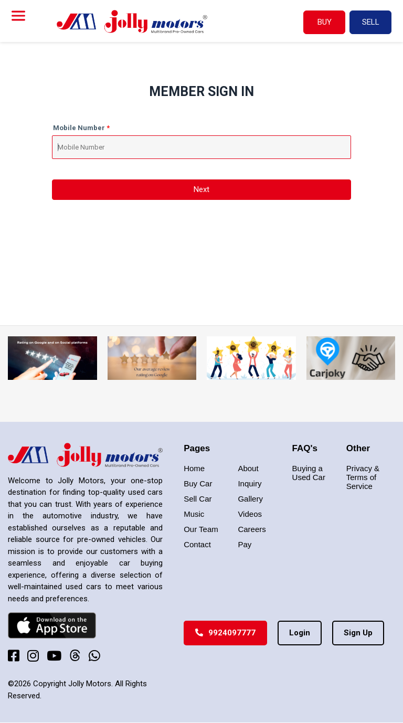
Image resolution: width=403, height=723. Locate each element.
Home (194, 468)
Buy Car (198, 483)
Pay (244, 544)
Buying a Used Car (308, 473)
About (248, 468)
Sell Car (197, 498)
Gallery (250, 498)
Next (201, 189)
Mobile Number (79, 128)
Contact (197, 544)
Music (194, 513)
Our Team (201, 529)
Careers (252, 529)
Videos (250, 513)
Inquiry (249, 483)
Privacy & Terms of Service (362, 477)
